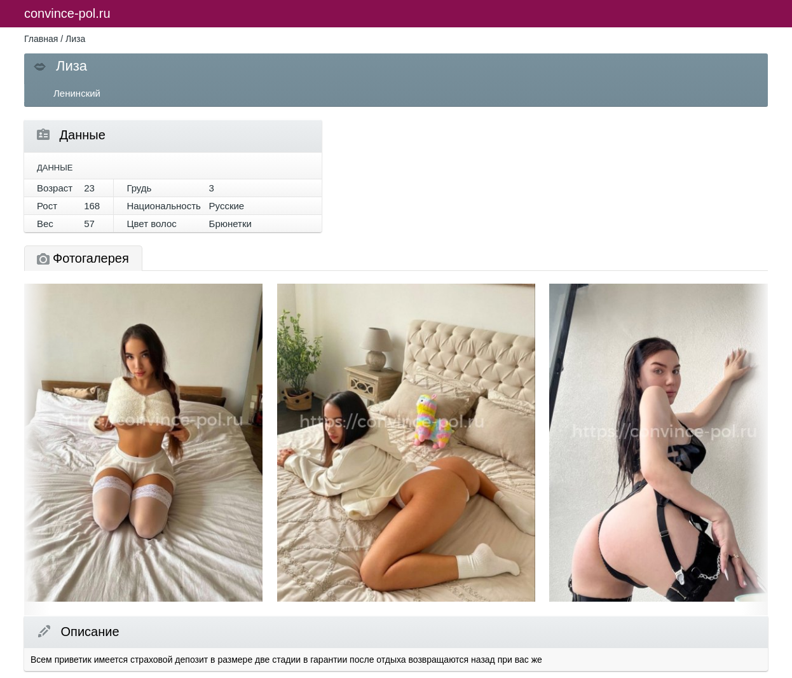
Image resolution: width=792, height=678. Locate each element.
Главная (41, 39)
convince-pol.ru (67, 13)
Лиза (75, 39)
